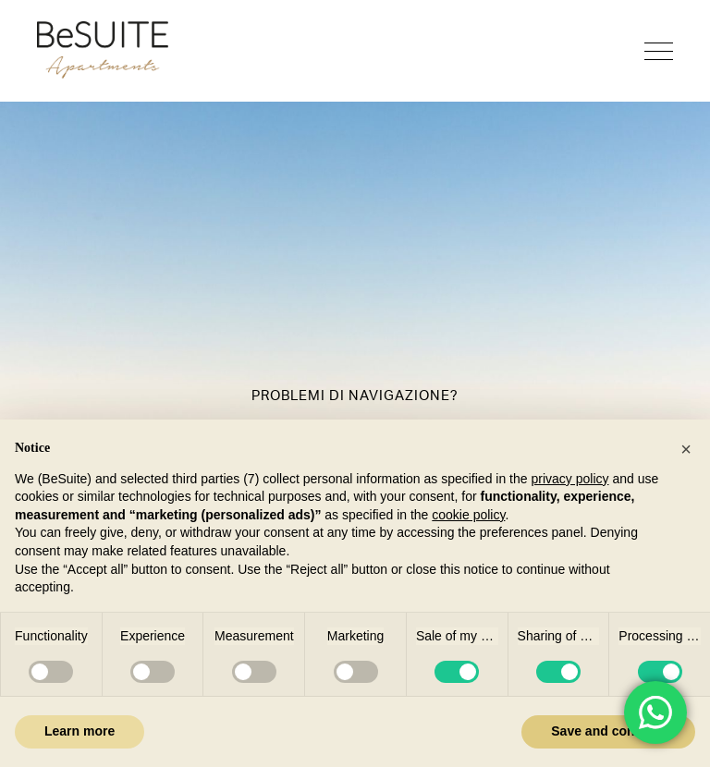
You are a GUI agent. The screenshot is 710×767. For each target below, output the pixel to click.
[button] (686, 449)
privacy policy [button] (569, 478)
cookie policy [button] (468, 514)
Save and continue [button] (608, 731)
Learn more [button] (79, 731)
